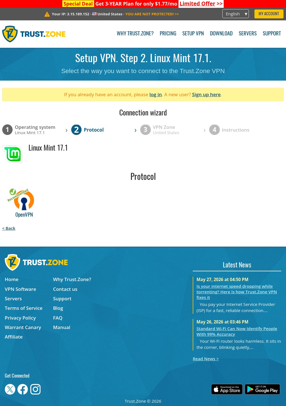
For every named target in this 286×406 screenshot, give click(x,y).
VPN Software (20, 289)
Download (221, 34)
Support (272, 34)
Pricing (168, 34)
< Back (8, 228)
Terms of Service (23, 308)
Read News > (206, 358)
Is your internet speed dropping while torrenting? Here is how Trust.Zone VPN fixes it (237, 291)
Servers (248, 34)
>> (201, 3)
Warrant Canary (23, 327)
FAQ (58, 318)
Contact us (65, 289)
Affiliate (14, 337)
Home (11, 279)
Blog (58, 308)
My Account (269, 14)
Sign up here (206, 94)
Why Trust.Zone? (135, 34)
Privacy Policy (20, 318)
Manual (61, 327)
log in (155, 94)
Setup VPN (193, 34)
